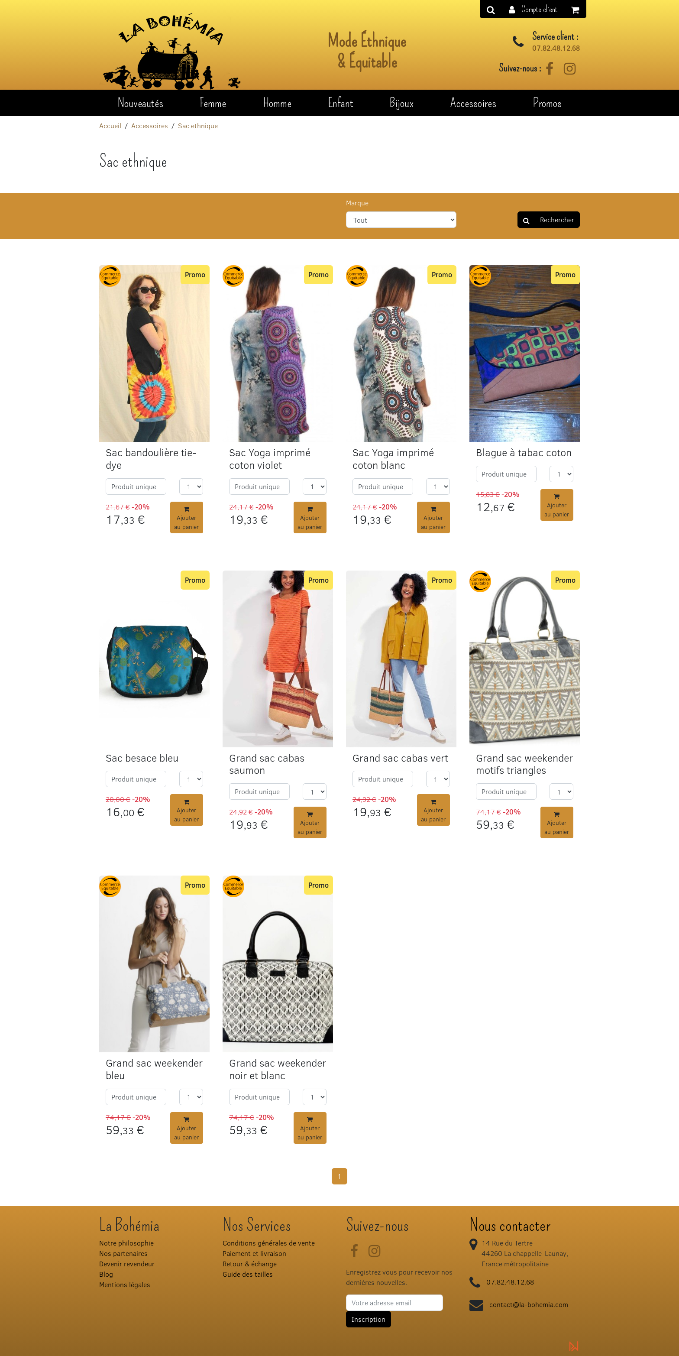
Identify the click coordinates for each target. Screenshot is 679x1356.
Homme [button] (277, 102)
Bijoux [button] (402, 102)
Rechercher (548, 219)
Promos (547, 102)
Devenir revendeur (127, 1263)
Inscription (368, 1319)
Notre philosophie (126, 1242)
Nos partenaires (123, 1253)
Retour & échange (250, 1263)
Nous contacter (509, 1225)
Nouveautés (140, 102)
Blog (106, 1273)
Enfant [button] (340, 102)
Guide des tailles (248, 1273)
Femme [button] (213, 102)
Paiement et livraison (254, 1253)
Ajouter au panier (186, 518)
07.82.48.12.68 (556, 48)
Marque (357, 202)
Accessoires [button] (473, 102)
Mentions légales (124, 1284)
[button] (533, 9)
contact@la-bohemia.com (528, 1304)
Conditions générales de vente (269, 1242)
